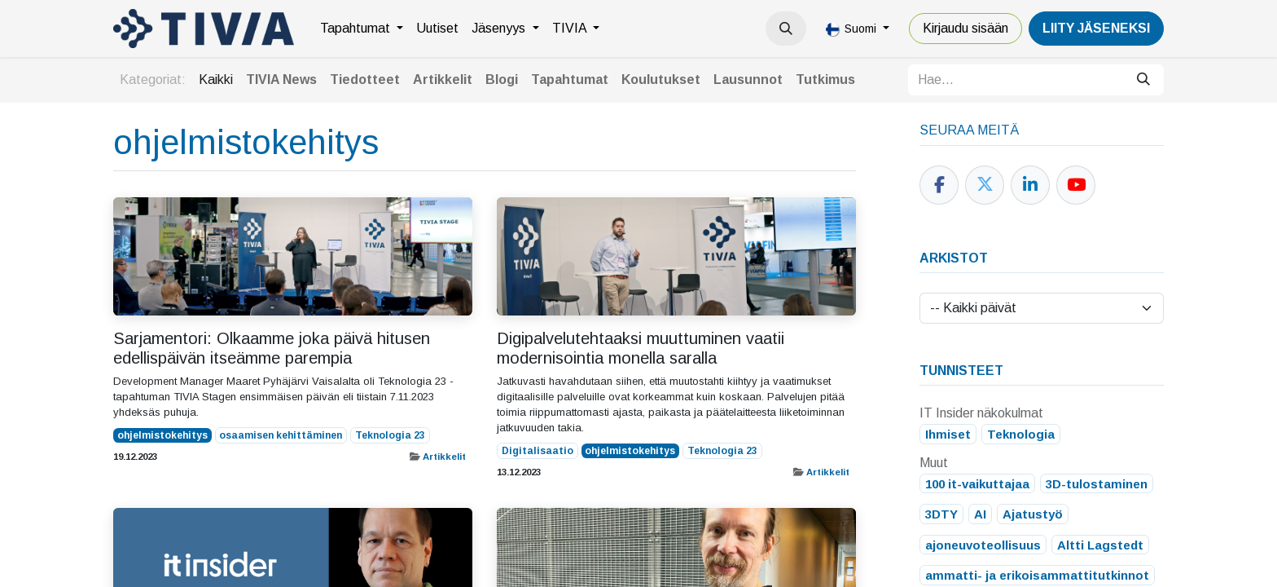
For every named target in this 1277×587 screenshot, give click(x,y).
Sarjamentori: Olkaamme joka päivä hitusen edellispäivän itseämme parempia (271, 348)
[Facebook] (939, 185)
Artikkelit (444, 456)
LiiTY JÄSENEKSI (1096, 28)
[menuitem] (362, 28)
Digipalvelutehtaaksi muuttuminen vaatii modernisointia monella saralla (640, 348)
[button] (786, 28)
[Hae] (1143, 79)
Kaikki (216, 79)
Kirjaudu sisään (965, 28)
